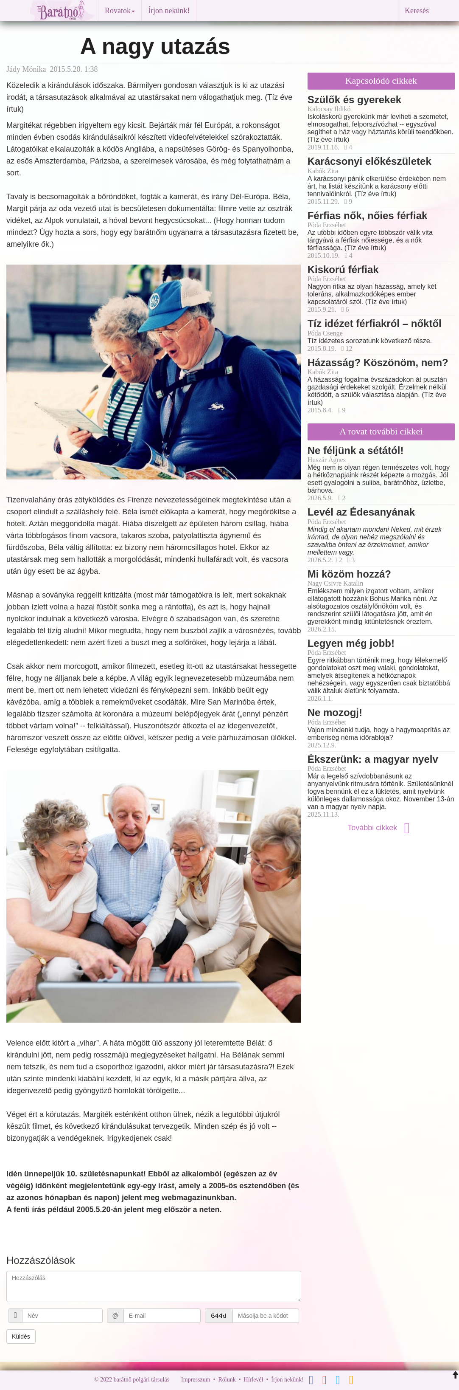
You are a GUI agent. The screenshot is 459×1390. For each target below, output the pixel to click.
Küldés (21, 1336)
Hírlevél (253, 1379)
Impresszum (195, 1379)
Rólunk (226, 1379)
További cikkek (380, 827)
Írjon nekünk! (169, 10)
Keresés (417, 10)
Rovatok (120, 10)
